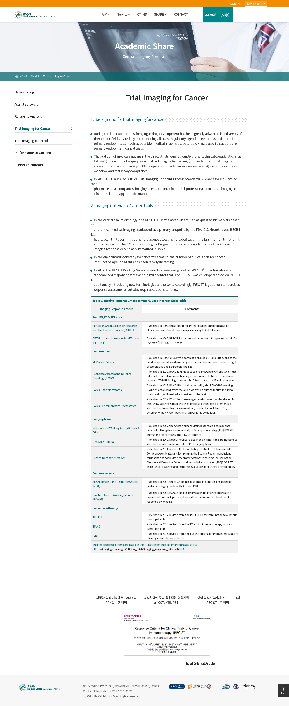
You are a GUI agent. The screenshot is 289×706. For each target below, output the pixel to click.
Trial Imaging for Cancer (32, 128)
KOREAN (235, 4)
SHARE (159, 14)
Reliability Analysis (28, 116)
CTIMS (142, 14)
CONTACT (181, 14)
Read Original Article (200, 663)
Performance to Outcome (34, 152)
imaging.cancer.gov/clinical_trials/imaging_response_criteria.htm (142, 549)
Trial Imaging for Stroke (33, 140)
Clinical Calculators (29, 164)
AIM (104, 14)
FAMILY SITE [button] (255, 4)
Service (122, 14)
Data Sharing (24, 92)
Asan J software (27, 104)
